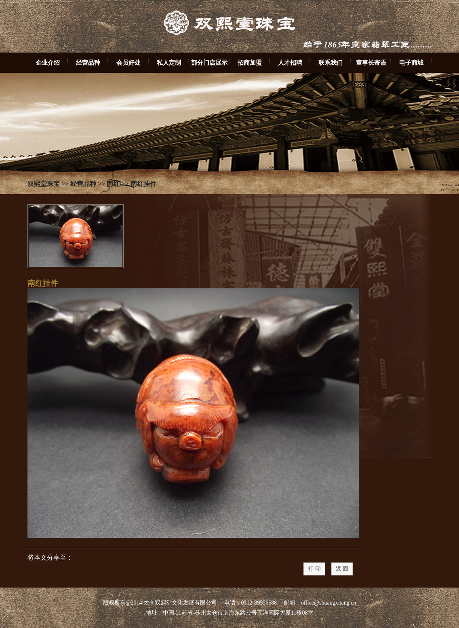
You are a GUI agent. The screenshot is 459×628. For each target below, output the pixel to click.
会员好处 (128, 62)
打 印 (314, 569)
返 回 (342, 569)
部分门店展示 (209, 62)
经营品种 (88, 62)
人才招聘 (290, 62)
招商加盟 (250, 62)
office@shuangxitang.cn (328, 603)
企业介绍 (48, 62)
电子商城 (411, 62)
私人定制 (169, 62)
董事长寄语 (371, 62)
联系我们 (330, 62)
